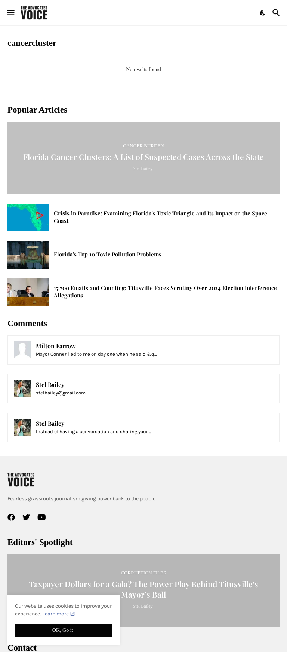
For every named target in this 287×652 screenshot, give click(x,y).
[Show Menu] (10, 12)
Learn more (55, 614)
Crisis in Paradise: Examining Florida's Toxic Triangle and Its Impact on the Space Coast (160, 217)
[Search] (277, 12)
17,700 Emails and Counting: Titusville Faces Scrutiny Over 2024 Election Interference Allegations (165, 291)
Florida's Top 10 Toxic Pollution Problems (107, 254)
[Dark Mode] (263, 12)
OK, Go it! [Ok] (63, 630)
